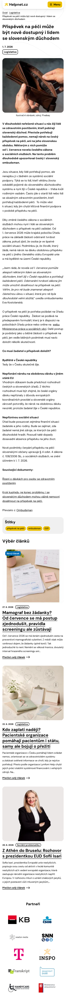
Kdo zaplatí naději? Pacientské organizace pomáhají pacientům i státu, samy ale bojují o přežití (30, 738)
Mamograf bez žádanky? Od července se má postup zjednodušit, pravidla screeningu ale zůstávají (29, 621)
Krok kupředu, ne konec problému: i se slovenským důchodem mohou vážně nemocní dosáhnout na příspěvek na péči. (31, 497)
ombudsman (34, 528)
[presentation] (33, 576)
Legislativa (14, 12)
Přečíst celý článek (13, 657)
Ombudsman (24, 510)
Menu (57, 4)
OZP (47, 528)
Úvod (4, 12)
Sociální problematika (28, 845)
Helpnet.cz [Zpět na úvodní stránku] (18, 4)
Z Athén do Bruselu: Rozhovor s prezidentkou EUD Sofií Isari (32, 853)
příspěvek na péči (15, 528)
